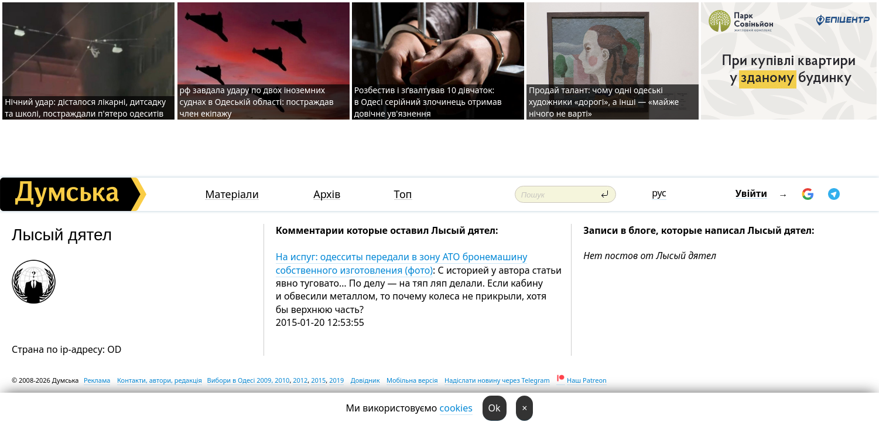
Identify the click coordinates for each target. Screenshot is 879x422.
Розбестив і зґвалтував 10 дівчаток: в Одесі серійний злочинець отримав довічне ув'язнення (428, 101)
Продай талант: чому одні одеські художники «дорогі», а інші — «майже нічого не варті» (604, 101)
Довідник (365, 380)
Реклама (97, 380)
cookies (456, 407)
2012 (300, 380)
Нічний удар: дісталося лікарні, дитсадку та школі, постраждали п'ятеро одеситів (85, 107)
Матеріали (232, 194)
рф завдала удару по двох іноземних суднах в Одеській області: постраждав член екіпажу (257, 101)
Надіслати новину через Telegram (497, 380)
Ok (494, 407)
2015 (318, 380)
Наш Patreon (587, 380)
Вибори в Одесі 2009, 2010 (248, 380)
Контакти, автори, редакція (159, 380)
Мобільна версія (412, 380)
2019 (336, 380)
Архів (326, 194)
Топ (403, 194)
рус (659, 192)
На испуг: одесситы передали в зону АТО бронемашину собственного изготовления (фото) (402, 263)
